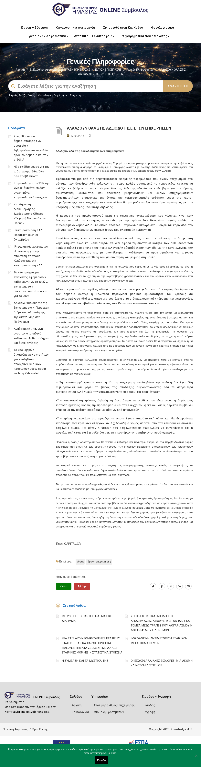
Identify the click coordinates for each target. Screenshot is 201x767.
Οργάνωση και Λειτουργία (76, 27)
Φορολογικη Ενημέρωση (53, 95)
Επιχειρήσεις (78, 95)
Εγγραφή (149, 712)
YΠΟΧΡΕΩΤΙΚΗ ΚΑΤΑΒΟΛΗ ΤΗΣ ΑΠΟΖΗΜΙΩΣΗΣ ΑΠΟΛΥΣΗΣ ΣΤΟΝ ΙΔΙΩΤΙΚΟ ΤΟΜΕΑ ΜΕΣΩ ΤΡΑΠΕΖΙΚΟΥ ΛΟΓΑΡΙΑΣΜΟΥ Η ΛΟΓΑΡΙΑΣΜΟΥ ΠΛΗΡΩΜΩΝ (162, 623)
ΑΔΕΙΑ (80, 561)
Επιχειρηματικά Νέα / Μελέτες (145, 36)
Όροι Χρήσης (40, 729)
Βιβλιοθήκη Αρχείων (43, 69)
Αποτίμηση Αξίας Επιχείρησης (114, 705)
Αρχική (20, 69)
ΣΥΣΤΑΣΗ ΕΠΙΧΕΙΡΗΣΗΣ (75, 69)
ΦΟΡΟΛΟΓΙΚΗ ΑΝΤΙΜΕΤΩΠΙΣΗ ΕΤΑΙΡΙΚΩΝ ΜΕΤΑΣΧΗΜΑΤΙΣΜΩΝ (159, 641)
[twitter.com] (153, 586)
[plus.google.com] (179, 586)
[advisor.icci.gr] (188, 586)
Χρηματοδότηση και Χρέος (124, 27)
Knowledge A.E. (182, 729)
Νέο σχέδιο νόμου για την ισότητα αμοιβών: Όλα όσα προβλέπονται (31, 171)
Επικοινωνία (80, 712)
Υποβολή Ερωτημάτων (108, 712)
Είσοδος (149, 705)
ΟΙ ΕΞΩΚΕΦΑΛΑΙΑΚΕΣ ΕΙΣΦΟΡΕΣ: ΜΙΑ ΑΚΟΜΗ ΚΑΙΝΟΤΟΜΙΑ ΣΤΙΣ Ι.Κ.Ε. (162, 663)
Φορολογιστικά (163, 27)
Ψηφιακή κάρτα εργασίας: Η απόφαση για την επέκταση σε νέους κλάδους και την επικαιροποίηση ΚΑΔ (31, 256)
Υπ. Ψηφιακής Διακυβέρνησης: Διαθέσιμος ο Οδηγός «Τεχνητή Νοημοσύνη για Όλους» (31, 214)
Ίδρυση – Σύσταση (35, 27)
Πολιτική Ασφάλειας (15, 729)
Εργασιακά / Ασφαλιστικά (47, 36)
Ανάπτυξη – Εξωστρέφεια (94, 36)
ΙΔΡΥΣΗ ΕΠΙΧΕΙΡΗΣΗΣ (108, 69)
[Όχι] (196, 758)
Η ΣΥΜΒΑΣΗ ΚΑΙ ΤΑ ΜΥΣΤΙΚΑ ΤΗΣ (85, 660)
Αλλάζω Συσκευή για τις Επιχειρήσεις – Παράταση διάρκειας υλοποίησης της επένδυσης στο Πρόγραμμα (31, 312)
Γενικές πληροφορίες (139, 69)
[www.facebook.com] (161, 586)
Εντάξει (101, 760)
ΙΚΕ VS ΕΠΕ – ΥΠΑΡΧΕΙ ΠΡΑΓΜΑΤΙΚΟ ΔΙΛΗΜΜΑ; (87, 618)
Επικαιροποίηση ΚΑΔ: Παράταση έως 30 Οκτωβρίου (28, 234)
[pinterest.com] (170, 586)
